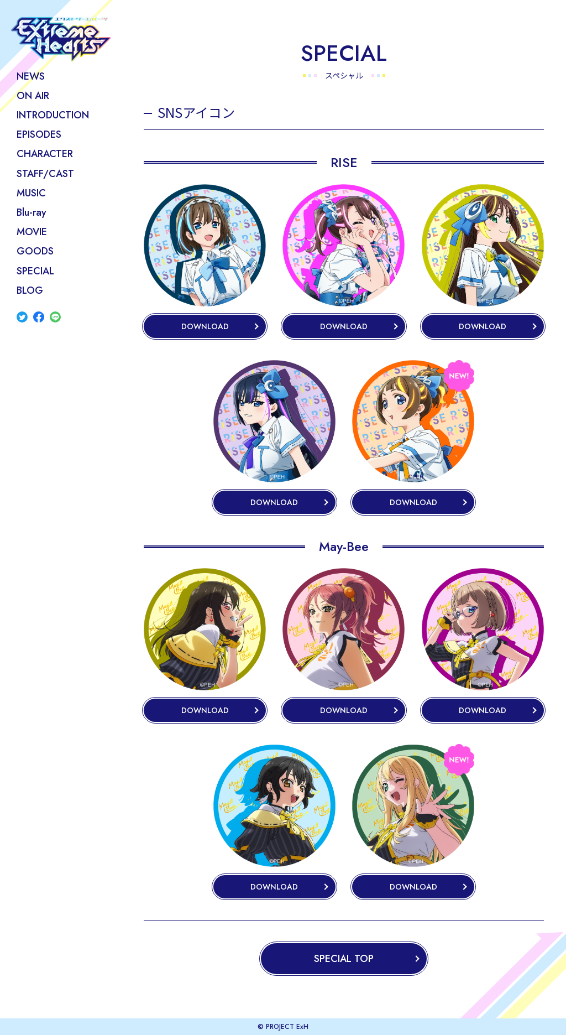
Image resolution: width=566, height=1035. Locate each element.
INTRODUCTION (53, 115)
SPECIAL (35, 271)
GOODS (35, 251)
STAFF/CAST (45, 174)
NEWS (31, 76)
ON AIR (33, 96)
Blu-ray (31, 212)
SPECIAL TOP (344, 958)
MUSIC (31, 193)
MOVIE (32, 232)
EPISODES (39, 134)
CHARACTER (45, 154)
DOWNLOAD (205, 326)
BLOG (30, 290)
